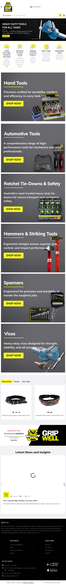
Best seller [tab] (26, 381)
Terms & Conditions (16, 550)
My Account (35, 7)
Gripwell (14, 496)
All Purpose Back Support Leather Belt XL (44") (16, 415)
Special (47, 553)
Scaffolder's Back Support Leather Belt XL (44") (49, 415)
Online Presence (28, 583)
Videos (12, 553)
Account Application (16, 544)
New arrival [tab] (6, 381)
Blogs (12, 547)
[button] (1, 7)
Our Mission (49, 547)
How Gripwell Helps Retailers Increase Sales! (20, 501)
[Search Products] (37, 15)
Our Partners (49, 550)
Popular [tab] (17, 381)
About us (48, 544)
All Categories (7, 15)
